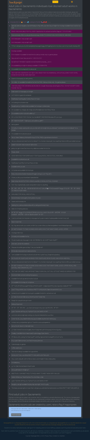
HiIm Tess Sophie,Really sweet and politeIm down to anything (30, 185)
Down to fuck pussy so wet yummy (22, 78)
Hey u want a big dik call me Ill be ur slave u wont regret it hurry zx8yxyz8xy (34, 359)
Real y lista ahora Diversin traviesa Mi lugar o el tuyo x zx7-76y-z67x (32, 174)
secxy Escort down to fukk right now (22, 326)
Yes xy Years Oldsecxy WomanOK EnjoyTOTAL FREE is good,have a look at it (34, 137)
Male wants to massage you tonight (22, 91)
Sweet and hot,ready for (19, 201)
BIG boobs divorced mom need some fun (24, 251)
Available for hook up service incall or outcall (25, 278)
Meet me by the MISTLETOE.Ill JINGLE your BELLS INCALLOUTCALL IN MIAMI (35, 181)
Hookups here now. (17, 233)
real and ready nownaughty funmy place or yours (26, 198)
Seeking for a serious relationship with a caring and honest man (30, 205)
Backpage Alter (35, 436)
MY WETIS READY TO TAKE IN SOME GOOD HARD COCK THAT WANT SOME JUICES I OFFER (40, 229)
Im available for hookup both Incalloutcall (24, 69)
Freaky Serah (15, 152)
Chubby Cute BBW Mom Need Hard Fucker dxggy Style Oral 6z (30, 333)
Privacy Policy (48, 436)
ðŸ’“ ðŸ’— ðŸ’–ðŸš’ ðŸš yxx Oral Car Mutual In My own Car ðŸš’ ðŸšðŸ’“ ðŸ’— (35, 308)
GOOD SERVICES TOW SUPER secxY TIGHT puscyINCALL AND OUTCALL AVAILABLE (37, 155)
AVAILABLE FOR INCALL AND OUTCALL (23, 194)
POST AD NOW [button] (16, 414)
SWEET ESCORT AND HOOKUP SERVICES (24, 145)
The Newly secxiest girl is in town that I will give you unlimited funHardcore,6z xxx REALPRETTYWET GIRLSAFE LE (45, 388)
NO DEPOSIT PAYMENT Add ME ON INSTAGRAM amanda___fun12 (31, 62)
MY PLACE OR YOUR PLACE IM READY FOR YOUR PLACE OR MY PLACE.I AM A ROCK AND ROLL (41, 258)
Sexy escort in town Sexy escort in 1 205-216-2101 (27, 58)
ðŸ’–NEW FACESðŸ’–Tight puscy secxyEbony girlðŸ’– (28, 121)
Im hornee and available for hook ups (22, 170)
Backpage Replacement (22, 423)
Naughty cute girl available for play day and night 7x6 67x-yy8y (30, 384)
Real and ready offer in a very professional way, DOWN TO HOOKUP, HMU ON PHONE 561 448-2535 (41, 35)
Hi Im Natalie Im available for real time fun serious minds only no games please (34, 54)
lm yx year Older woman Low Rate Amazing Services (27, 340)
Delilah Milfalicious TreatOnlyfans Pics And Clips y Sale (27, 377)
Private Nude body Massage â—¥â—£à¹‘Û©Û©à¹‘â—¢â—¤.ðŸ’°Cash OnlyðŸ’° (35, 240)
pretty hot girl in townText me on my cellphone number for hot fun (31, 148)
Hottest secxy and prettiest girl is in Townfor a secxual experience (31, 322)
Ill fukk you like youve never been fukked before (25, 177)
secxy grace (15, 124)
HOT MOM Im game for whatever (21, 95)
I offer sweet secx (17, 348)
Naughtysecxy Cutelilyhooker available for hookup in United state (31, 106)
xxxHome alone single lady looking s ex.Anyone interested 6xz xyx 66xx (32, 315)
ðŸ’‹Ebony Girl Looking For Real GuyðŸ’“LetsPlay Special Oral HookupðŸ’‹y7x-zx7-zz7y (37, 337)
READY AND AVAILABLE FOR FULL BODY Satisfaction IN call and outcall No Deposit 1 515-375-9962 (41, 31)
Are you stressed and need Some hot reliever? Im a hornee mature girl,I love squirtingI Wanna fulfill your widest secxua (46, 141)
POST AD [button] (55, 1)
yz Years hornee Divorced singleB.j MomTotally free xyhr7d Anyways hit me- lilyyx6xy (36, 330)
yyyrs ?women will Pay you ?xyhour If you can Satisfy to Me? (30, 311)
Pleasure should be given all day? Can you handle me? (27, 247)
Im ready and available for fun (20, 236)
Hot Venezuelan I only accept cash (22, 39)
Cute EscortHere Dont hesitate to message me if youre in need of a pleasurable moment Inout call (40, 218)
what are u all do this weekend (20, 244)
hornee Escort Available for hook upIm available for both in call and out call (34, 293)
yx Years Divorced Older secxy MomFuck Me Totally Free (28, 297)
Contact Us (56, 436)
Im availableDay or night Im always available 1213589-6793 (29, 65)
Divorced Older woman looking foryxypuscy (25, 275)
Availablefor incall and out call (20, 159)
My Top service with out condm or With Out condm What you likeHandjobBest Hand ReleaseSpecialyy (42, 225)
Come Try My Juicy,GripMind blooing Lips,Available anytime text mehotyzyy (34, 319)
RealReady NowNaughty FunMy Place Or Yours (26, 99)
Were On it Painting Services (20, 209)
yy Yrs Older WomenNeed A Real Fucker (23, 366)
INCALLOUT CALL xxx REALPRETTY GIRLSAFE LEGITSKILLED (30, 355)
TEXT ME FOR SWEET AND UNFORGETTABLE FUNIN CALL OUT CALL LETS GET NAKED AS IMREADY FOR (44, 271)
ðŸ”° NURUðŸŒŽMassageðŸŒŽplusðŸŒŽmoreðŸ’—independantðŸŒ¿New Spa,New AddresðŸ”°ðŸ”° (42, 286)
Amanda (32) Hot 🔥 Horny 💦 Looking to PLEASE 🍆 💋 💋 (30, 22)
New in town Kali (16, 222)
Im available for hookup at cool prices (23, 282)
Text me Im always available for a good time (25, 351)
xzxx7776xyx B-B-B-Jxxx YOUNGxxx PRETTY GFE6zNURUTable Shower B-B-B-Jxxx (37, 289)
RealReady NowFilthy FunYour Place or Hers (25, 163)
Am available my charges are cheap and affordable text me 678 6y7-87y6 (33, 110)
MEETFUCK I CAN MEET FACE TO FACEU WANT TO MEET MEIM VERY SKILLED (36, 373)
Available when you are (18, 166)
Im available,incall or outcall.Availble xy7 (23, 113)
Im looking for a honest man (20, 102)
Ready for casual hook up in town (22, 300)
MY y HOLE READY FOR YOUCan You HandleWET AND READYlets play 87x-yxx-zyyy (37, 117)
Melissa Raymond (17, 304)
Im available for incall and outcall (21, 134)
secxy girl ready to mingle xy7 (20, 370)
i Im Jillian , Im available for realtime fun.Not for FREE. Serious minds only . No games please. (39, 82)
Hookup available (17, 51)
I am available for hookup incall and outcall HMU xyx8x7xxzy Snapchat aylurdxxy (36, 254)
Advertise (62, 436)
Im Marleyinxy (16, 362)
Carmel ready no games (19, 344)
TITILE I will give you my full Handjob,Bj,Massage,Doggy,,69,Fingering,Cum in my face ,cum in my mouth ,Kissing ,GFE (46, 46)
